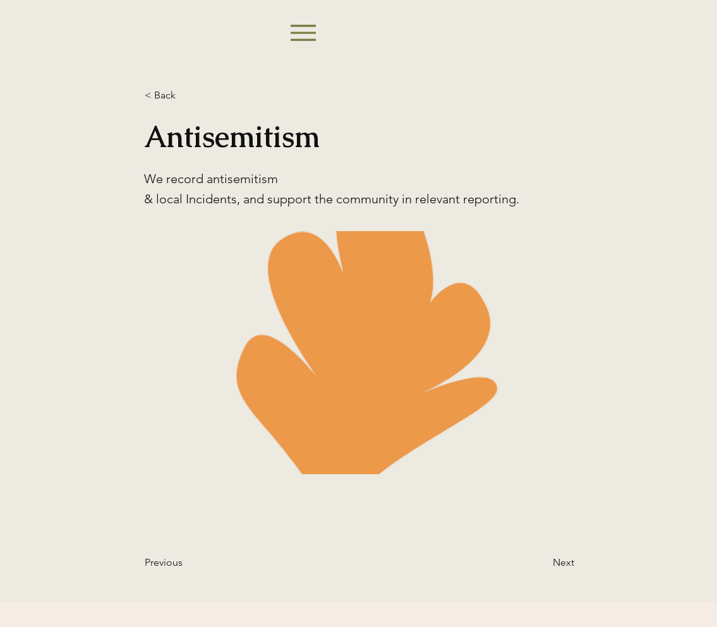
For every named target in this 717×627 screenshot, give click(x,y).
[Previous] (186, 562)
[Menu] (303, 32)
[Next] (542, 562)
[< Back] (186, 95)
